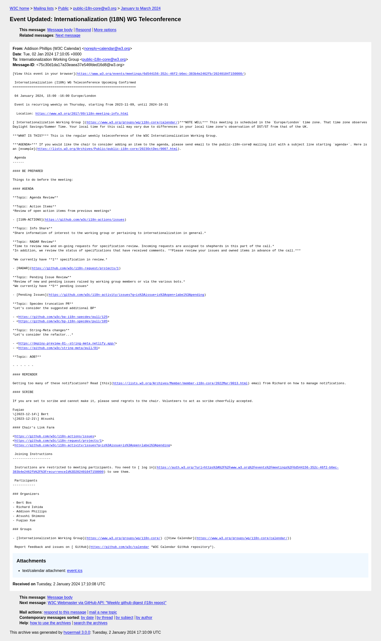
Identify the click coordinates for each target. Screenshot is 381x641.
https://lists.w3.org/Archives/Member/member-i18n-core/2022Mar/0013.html (180, 383)
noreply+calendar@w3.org (107, 48)
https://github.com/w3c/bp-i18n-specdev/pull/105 (62, 321)
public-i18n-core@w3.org (94, 8)
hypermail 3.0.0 (76, 632)
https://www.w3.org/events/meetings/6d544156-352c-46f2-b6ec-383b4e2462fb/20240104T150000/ (160, 74)
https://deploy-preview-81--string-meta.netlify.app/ (66, 343)
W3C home (19, 8)
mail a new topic (103, 612)
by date (87, 617)
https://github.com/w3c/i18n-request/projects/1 (75, 268)
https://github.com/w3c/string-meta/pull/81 (58, 348)
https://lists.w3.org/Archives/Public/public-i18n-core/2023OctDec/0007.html (107, 149)
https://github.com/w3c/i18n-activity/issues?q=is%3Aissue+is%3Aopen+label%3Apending (126, 295)
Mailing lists (44, 8)
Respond (83, 30)
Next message (68, 35)
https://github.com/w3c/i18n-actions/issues (85, 220)
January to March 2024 (141, 8)
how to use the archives (50, 623)
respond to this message (65, 612)
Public (63, 8)
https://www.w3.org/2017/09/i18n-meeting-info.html (81, 114)
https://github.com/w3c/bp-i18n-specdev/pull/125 (62, 317)
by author (144, 617)
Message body (60, 30)
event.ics (74, 571)
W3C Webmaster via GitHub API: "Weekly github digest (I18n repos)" (107, 603)
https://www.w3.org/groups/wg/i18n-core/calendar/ (132, 122)
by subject (124, 617)
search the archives (91, 623)
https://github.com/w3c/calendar (119, 547)
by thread (105, 617)
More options (105, 30)
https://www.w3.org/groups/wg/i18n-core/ (123, 538)
